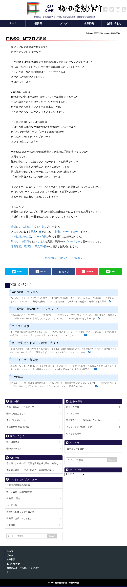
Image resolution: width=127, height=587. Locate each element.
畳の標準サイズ (13, 448)
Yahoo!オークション (25, 292)
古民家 (32, 231)
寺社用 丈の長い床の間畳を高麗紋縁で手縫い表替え (32, 463)
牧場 (57, 231)
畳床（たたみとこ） (16, 413)
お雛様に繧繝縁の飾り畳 (18, 485)
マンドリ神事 (72, 413)
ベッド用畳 (11, 505)
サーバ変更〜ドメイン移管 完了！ (35, 343)
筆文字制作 (41, 246)
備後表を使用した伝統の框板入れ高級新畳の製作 (30, 470)
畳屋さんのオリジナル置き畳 (20, 512)
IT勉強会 (17, 377)
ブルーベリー (72, 241)
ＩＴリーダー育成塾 (24, 360)
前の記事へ (50, 258)
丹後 (13, 226)
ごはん (41, 241)
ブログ (10, 555)
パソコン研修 (20, 326)
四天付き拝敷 (72, 407)
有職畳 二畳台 (13, 498)
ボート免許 (40, 236)
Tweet (19, 272)
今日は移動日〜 (73, 433)
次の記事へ (76, 258)
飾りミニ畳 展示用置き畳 (19, 492)
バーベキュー (70, 231)
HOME (63, 258)
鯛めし (15, 241)
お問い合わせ (13, 564)
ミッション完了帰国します (79, 427)
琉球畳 (28, 246)
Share (43, 272)
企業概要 (11, 559)
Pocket (89, 272)
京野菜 (25, 241)
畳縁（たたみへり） (16, 420)
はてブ (65, 272)
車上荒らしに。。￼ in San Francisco (84, 420)
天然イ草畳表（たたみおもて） (21, 407)
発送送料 (10, 525)
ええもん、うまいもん (34, 226)
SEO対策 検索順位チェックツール (35, 309)
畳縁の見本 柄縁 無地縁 (17, 427)
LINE (112, 272)
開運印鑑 (16, 246)
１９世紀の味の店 (21, 236)
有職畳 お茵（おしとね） (19, 518)
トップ (10, 551)
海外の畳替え (12, 442)
